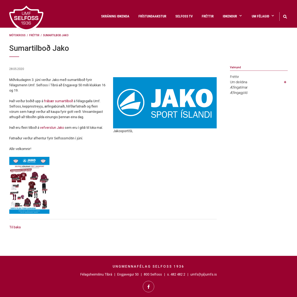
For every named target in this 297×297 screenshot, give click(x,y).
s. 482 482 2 (176, 274)
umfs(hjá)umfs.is (203, 274)
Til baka (15, 227)
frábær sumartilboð (58, 101)
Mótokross (17, 35)
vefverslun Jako (52, 128)
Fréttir (34, 35)
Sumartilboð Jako (56, 35)
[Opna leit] (285, 16)
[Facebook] (148, 286)
